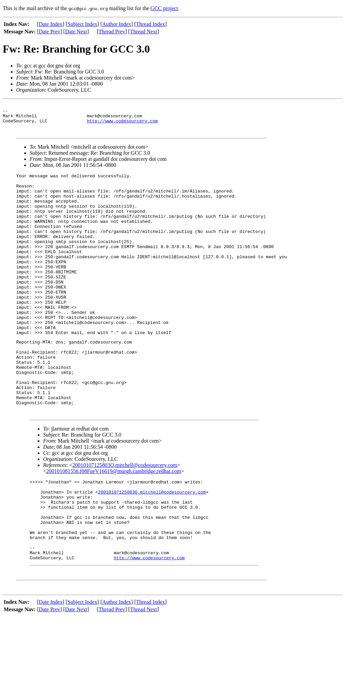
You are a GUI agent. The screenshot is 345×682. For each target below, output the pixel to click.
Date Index (51, 24)
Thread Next (143, 31)
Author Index (116, 24)
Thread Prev (112, 31)
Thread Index (150, 24)
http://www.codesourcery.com (122, 125)
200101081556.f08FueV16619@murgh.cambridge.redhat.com (113, 521)
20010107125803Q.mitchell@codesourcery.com (124, 514)
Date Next (76, 31)
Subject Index (82, 24)
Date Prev (49, 31)
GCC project (164, 8)
